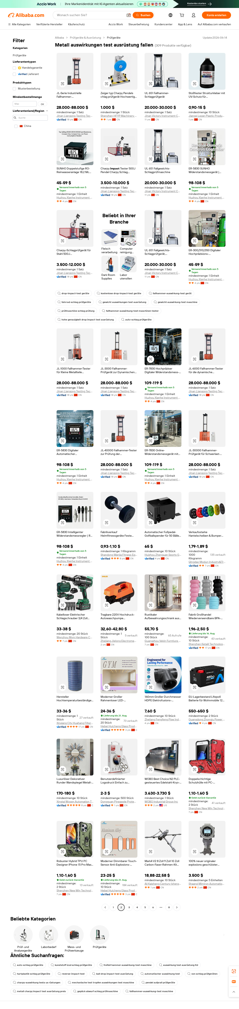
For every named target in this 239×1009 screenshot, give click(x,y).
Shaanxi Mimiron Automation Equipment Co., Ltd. (207, 883)
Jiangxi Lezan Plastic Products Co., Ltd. (207, 115)
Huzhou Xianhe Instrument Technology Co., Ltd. (75, 197)
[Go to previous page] (105, 907)
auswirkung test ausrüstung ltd (178, 965)
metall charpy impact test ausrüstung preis (39, 991)
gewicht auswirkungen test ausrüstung (122, 302)
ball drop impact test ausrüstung (112, 973)
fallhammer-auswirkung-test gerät (170, 293)
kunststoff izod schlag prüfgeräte (71, 965)
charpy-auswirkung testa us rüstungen (36, 982)
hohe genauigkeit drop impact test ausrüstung (86, 319)
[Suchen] (143, 15)
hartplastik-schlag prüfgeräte (31, 973)
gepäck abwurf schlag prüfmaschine (95, 991)
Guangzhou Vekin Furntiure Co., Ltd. (163, 640)
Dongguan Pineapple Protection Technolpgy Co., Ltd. (119, 801)
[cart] (183, 15)
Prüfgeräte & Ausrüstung (85, 37)
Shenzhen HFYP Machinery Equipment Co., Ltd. (119, 115)
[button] (128, 15)
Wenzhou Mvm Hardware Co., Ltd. (75, 637)
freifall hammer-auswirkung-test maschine (126, 965)
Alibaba (59, 37)
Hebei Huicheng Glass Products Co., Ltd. (119, 726)
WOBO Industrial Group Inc (161, 801)
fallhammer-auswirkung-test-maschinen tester (130, 310)
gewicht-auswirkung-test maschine (175, 302)
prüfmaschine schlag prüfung (76, 310)
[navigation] (30, 473)
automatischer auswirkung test (160, 973)
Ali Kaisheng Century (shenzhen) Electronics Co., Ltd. (163, 883)
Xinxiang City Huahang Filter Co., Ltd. (75, 723)
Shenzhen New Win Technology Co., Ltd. (207, 808)
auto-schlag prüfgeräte (136, 319)
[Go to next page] (176, 907)
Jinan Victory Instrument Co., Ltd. (163, 115)
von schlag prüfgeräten (202, 973)
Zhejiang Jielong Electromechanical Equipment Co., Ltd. (119, 640)
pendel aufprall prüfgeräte (158, 982)
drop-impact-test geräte (73, 293)
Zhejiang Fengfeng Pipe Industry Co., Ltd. (163, 719)
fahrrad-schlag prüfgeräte (74, 302)
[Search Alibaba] (90, 15)
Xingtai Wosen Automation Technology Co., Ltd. (75, 801)
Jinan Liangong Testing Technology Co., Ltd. (75, 115)
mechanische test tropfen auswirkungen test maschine (101, 982)
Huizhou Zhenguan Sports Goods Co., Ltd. (163, 554)
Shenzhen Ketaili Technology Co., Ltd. (207, 644)
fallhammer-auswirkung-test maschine (149, 991)
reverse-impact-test (71, 973)
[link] (234, 971)
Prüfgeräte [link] (113, 37)
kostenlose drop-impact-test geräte (119, 293)
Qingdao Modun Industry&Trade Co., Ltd (207, 561)
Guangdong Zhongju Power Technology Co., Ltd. (207, 719)
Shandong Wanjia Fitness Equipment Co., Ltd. (119, 554)
